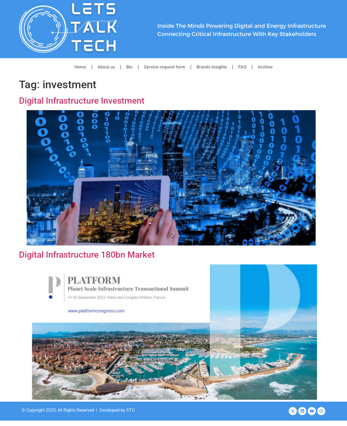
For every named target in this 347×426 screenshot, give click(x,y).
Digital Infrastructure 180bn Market (87, 255)
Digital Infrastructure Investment (81, 101)
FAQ (242, 67)
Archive (265, 67)
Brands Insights (212, 67)
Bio (129, 67)
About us (106, 67)
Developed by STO (117, 410)
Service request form (164, 67)
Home (80, 67)
